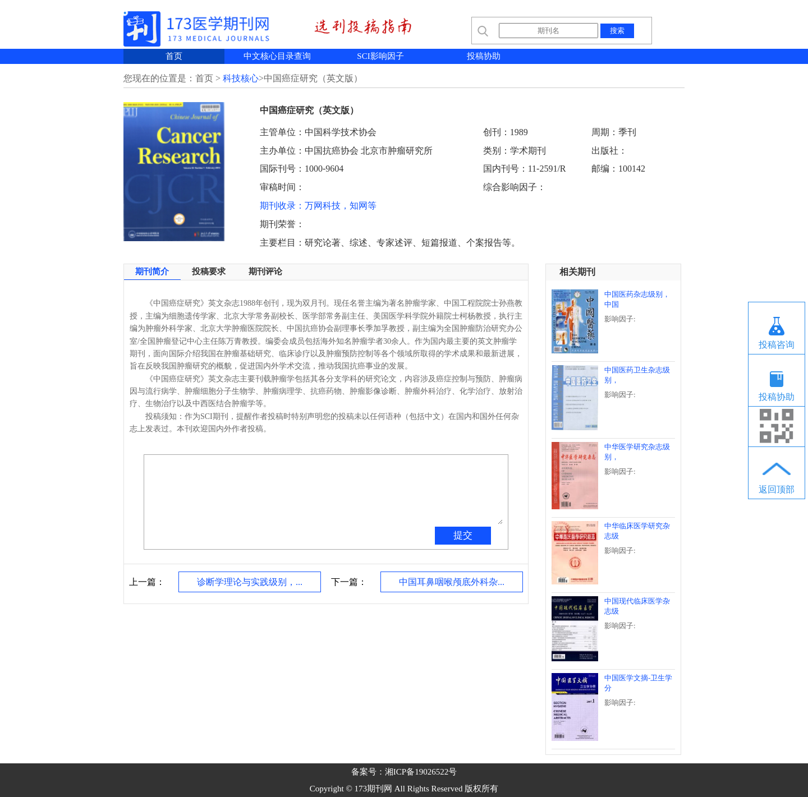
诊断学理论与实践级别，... (249, 582)
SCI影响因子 (380, 56)
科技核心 (241, 78)
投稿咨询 (777, 344)
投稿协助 (484, 56)
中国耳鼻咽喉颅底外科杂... (451, 582)
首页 (174, 56)
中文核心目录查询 (277, 56)
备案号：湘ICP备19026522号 (404, 771)
